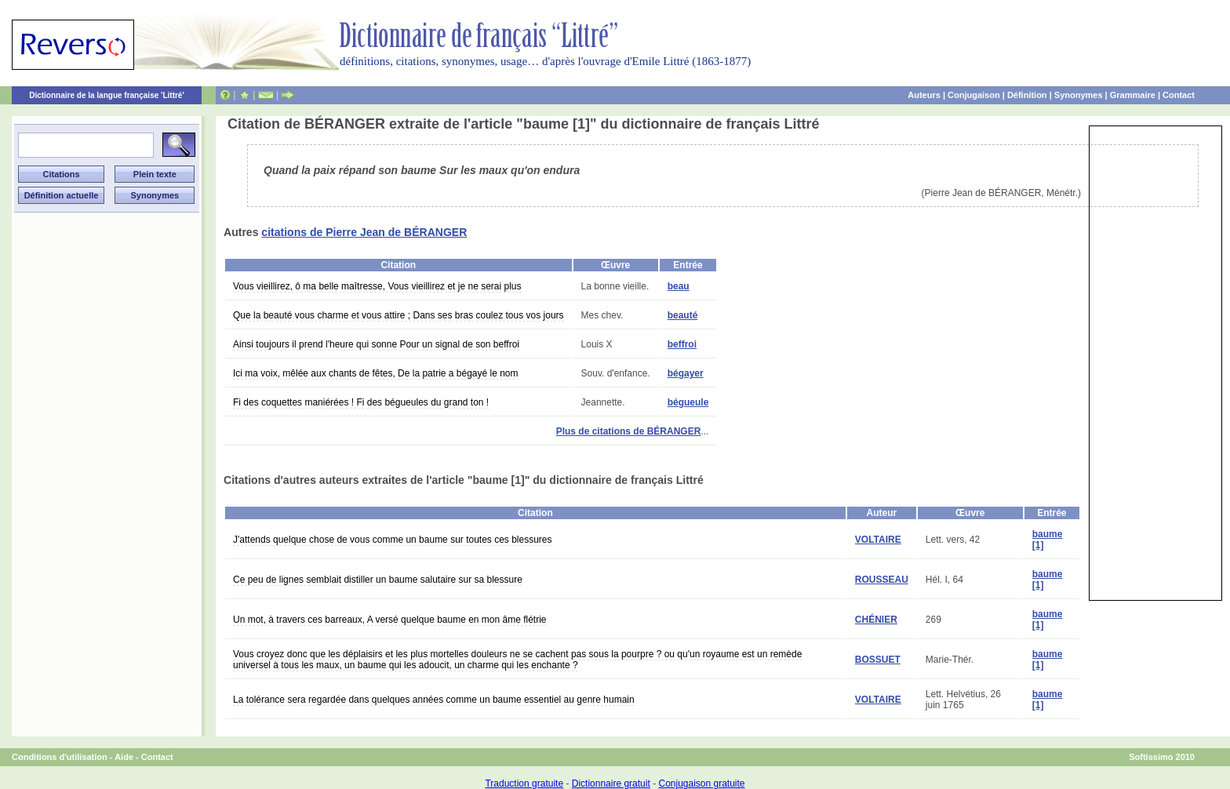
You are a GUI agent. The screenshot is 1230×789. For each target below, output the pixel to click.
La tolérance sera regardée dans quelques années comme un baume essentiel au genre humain (434, 699)
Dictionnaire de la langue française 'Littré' (106, 95)
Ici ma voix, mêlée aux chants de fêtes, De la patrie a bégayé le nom (376, 373)
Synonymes (1078, 95)
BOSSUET (878, 659)
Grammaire (1132, 95)
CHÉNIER (876, 619)
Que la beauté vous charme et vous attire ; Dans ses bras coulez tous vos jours (398, 315)
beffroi (682, 344)
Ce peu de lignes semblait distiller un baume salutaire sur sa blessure (377, 579)
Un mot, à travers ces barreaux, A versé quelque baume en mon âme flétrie (390, 619)
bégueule (688, 402)
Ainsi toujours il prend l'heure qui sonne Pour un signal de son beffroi (376, 344)
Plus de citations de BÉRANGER (628, 431)
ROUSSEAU (881, 579)
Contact (1179, 95)
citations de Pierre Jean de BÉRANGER (364, 232)
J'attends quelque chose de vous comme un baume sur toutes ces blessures (392, 539)
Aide (124, 757)
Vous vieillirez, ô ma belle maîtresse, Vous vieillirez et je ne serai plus (377, 286)
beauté (683, 315)
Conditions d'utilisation (59, 757)
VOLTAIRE (878, 539)
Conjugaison (974, 95)
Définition (1027, 95)
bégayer (686, 373)
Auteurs (924, 95)
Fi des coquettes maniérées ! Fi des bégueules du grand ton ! (361, 402)
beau (679, 286)
